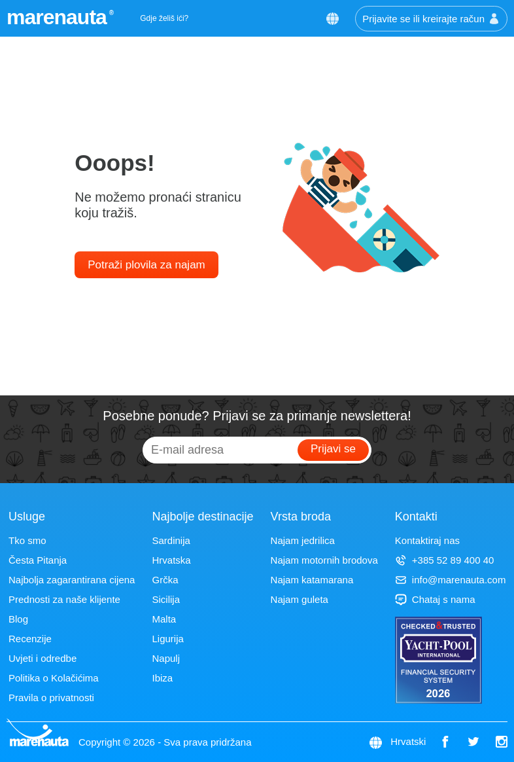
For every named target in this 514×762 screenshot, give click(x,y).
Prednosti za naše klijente (64, 599)
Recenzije (30, 638)
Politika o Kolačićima (54, 677)
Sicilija (166, 599)
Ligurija (167, 638)
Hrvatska (171, 560)
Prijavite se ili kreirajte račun (431, 18)
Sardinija (171, 540)
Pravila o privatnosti (51, 697)
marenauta (59, 17)
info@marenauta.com (450, 579)
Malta (164, 619)
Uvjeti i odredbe (43, 658)
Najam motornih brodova (324, 560)
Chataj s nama (435, 599)
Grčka (165, 579)
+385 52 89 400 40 (444, 560)
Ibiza (162, 677)
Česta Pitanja (38, 560)
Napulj (166, 658)
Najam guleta (299, 599)
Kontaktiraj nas (427, 540)
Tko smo (27, 540)
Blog (18, 619)
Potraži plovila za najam (146, 265)
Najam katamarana (312, 579)
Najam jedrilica (303, 540)
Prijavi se (333, 449)
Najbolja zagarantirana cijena (72, 579)
